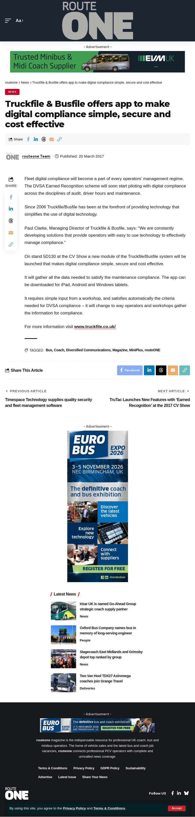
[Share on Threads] (43, 139)
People (85, 640)
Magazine (120, 350)
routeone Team (37, 156)
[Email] (51, 139)
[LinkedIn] (179, 794)
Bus (49, 350)
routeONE (152, 350)
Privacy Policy (74, 808)
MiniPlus (136, 350)
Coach (59, 350)
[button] (176, 808)
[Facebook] (172, 794)
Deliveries (87, 688)
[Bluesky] (186, 794)
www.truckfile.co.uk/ (95, 327)
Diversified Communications (88, 350)
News (12, 91)
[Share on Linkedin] (35, 139)
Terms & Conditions (110, 808)
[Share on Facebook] (28, 139)
